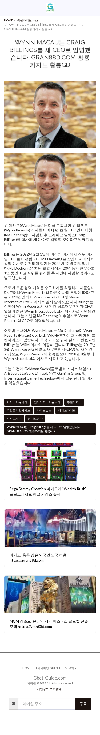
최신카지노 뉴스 (27, 20)
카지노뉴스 (44, 410)
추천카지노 (74, 402)
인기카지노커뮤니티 (47, 402)
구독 (83, 703)
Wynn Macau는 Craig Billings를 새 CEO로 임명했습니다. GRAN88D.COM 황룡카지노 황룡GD (44, 429)
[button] (5, 8)
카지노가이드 (67, 410)
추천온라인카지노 (18, 410)
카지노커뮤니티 (17, 402)
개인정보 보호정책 (49, 689)
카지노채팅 (14, 418)
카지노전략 (35, 418)
